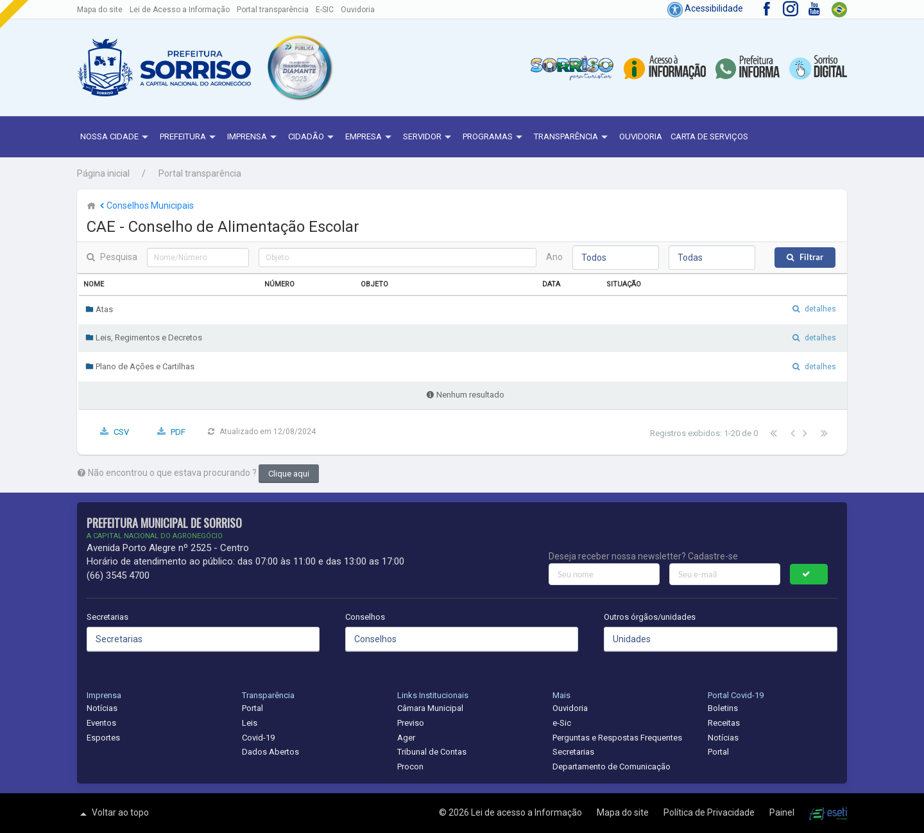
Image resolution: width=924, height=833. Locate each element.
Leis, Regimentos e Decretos (143, 337)
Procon (410, 766)
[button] (299, 67)
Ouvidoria (358, 9)
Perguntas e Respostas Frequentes (617, 737)
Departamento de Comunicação (611, 766)
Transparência (572, 137)
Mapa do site (100, 9)
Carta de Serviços (709, 136)
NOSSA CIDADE (115, 137)
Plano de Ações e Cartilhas (139, 366)
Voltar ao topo (113, 813)
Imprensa (253, 137)
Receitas (724, 723)
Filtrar (811, 257)
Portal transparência (273, 9)
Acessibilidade (705, 8)
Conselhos (365, 617)
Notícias (102, 708)
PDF (178, 432)
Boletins (723, 708)
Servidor (428, 137)
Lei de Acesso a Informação (180, 9)
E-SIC (325, 9)
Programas (494, 137)
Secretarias (107, 617)
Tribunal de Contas (431, 752)
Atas (99, 309)
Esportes (103, 737)
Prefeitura (189, 137)
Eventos (101, 723)
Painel (782, 812)
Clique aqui (288, 473)
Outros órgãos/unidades (650, 617)
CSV (121, 432)
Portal (252, 708)
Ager (406, 737)
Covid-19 (258, 737)
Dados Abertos (270, 752)
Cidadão (312, 137)
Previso (410, 723)
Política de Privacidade (710, 812)
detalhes (820, 308)
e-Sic (561, 723)
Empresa (370, 137)
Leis (249, 723)
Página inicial (103, 173)
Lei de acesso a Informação (527, 812)
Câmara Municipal (430, 708)
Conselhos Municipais (146, 205)
